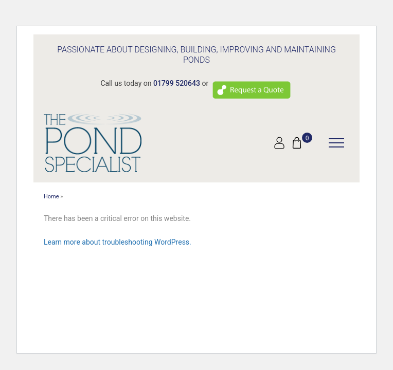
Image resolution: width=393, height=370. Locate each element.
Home (51, 196)
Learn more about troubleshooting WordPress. (117, 242)
